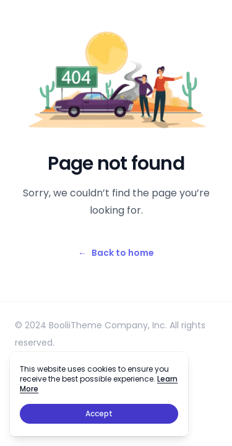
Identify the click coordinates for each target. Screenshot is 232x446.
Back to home (116, 253)
